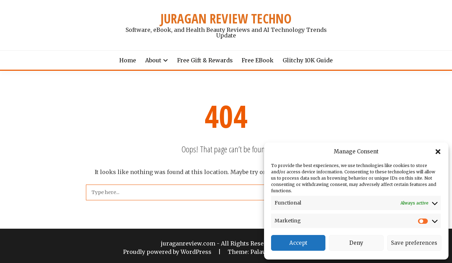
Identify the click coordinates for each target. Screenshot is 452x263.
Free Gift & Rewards (205, 60)
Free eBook (258, 60)
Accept (298, 243)
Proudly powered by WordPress (168, 251)
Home (127, 60)
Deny (356, 243)
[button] (437, 151)
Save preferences (414, 243)
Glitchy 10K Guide (308, 60)
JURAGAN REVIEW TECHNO (226, 18)
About (153, 60)
